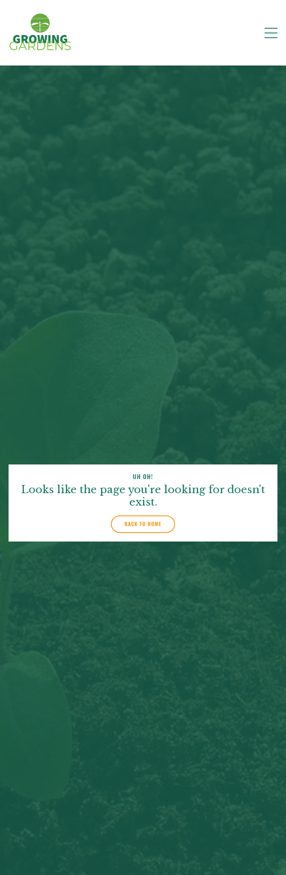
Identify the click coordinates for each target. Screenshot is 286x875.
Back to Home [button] (143, 523)
